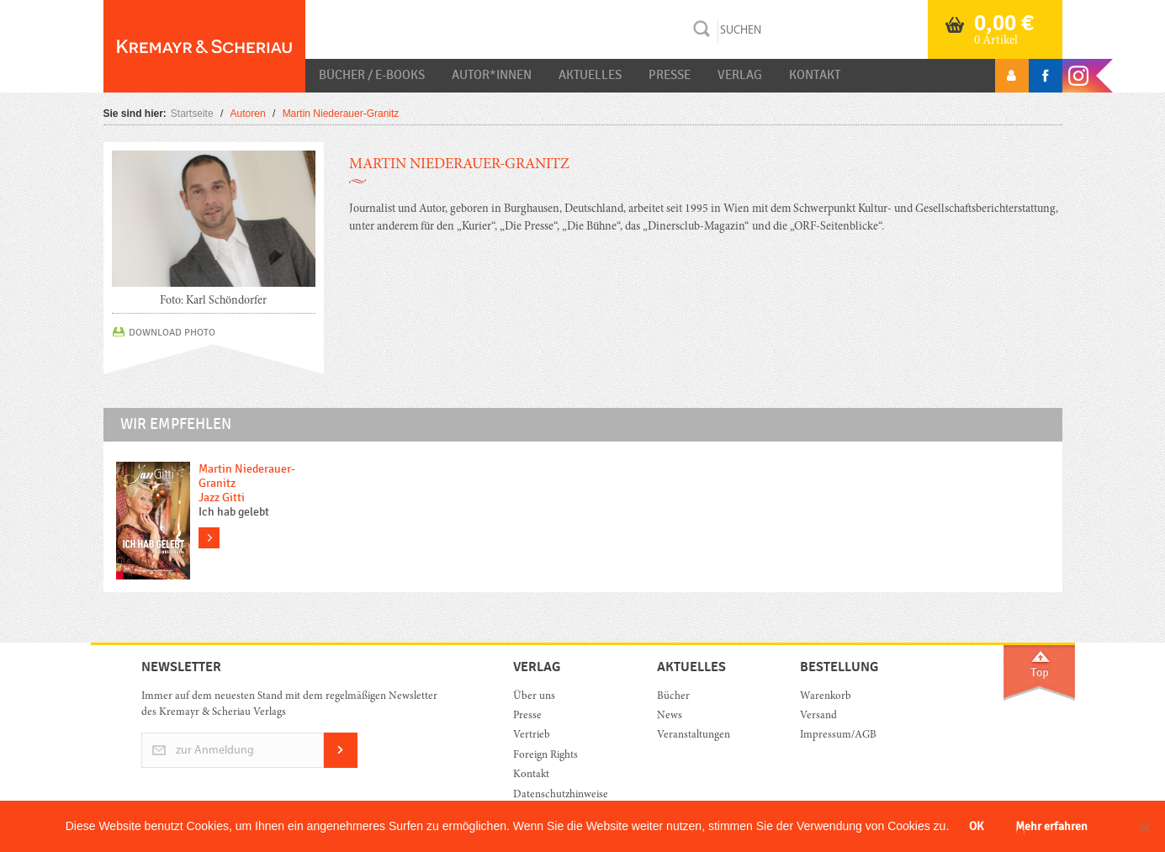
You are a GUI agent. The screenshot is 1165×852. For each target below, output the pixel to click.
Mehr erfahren (1051, 826)
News (669, 716)
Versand (818, 716)
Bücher (673, 696)
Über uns (534, 696)
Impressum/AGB (838, 735)
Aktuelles (590, 74)
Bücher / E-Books (372, 74)
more (209, 537)
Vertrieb (531, 735)
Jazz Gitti (222, 497)
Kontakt (814, 74)
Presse (670, 74)
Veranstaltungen (693, 735)
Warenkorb (825, 696)
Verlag (740, 74)
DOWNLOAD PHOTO (172, 332)
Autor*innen (492, 74)
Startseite (192, 113)
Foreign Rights (545, 755)
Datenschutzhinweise (560, 795)
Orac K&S (204, 46)
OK (976, 826)
